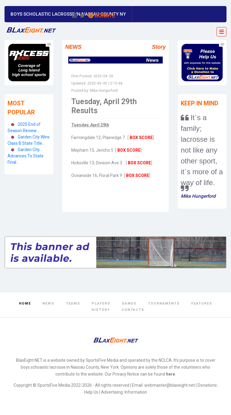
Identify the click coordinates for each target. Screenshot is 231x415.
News (48, 303)
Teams (73, 303)
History (100, 310)
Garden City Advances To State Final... (26, 156)
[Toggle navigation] (221, 32)
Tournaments (164, 303)
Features (201, 303)
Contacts (133, 310)
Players (101, 303)
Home (25, 303)
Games (129, 303)
